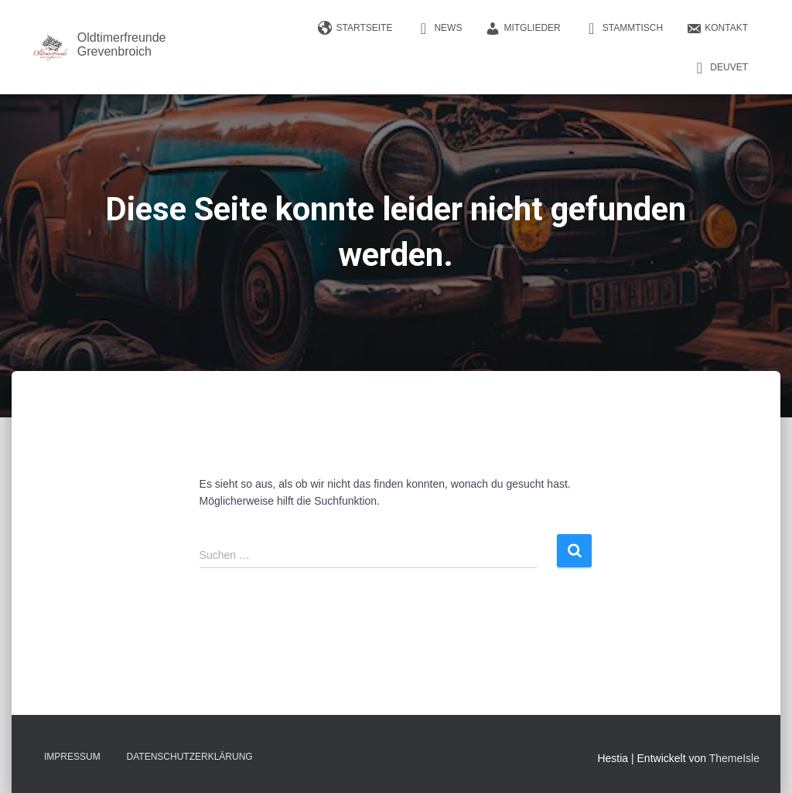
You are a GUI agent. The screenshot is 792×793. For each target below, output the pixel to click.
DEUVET (719, 68)
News (438, 28)
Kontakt (717, 28)
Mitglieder (522, 28)
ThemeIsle (734, 758)
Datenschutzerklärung (190, 756)
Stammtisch (623, 28)
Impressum (72, 756)
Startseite (355, 28)
